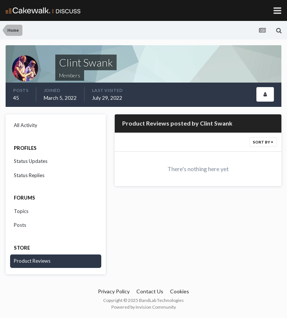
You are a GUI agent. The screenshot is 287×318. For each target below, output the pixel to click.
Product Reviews (32, 261)
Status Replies (29, 175)
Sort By (263, 142)
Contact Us (149, 291)
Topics (21, 211)
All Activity (25, 125)
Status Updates (30, 161)
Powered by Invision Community (143, 307)
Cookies (179, 291)
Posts (20, 225)
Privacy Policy (114, 291)
